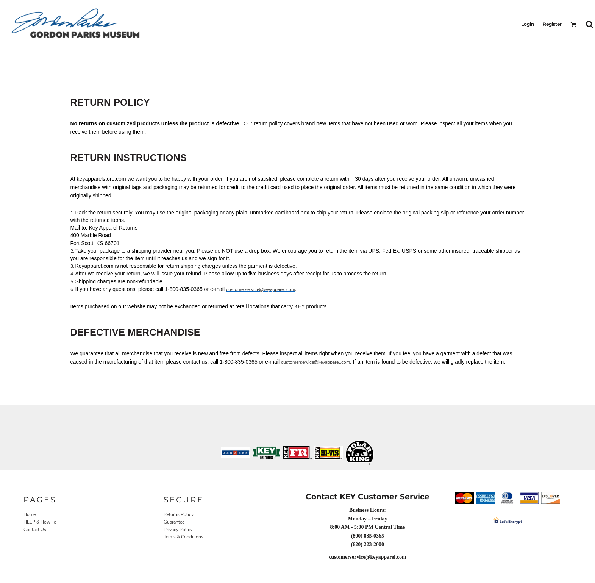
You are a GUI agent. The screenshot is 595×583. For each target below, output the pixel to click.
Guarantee (174, 522)
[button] (573, 24)
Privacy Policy (178, 530)
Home (29, 514)
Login (527, 24)
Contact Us (34, 530)
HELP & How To (39, 522)
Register (552, 24)
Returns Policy (179, 514)
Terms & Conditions (183, 537)
